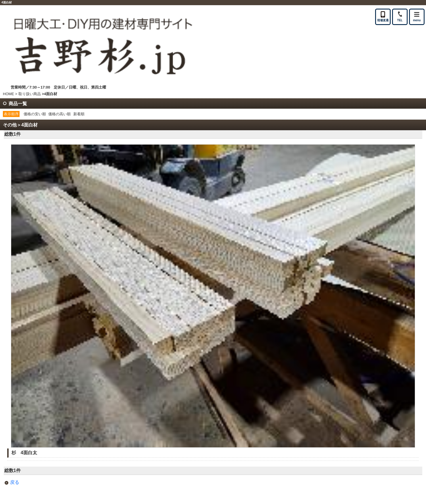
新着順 (79, 114)
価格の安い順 (35, 114)
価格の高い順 (59, 114)
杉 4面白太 (24, 452)
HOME (8, 94)
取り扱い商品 (29, 94)
